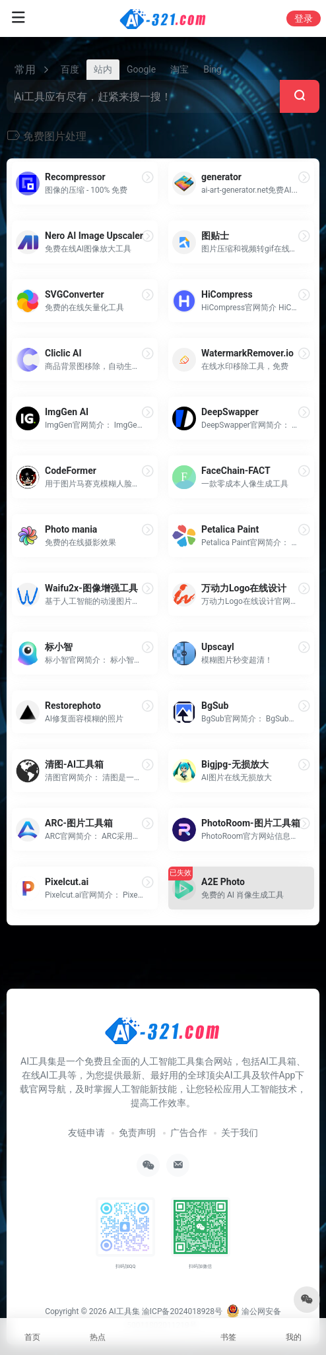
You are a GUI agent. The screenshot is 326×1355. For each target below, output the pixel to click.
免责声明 (137, 1132)
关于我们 (239, 1132)
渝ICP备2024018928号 (182, 1311)
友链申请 (86, 1132)
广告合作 (188, 1132)
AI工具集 (124, 1311)
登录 (303, 18)
